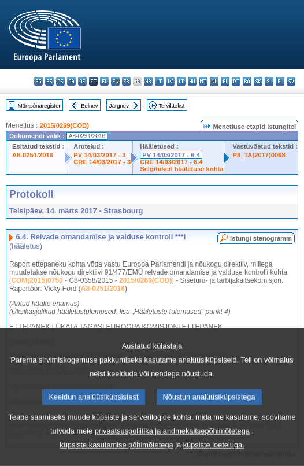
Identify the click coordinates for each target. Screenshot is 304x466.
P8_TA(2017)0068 (258, 154)
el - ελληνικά (104, 81)
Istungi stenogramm (261, 238)
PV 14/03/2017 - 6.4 (171, 154)
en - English (115, 81)
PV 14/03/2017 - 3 (99, 154)
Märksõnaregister (39, 105)
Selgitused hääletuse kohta (181, 168)
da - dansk (71, 81)
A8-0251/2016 (32, 154)
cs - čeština (60, 81)
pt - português (236, 81)
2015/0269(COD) (64, 125)
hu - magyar (192, 81)
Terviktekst (171, 105)
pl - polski (225, 81)
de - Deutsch (82, 81)
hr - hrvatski (148, 81)
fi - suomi (280, 81)
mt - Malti (203, 81)
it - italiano (159, 81)
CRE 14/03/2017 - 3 (102, 161)
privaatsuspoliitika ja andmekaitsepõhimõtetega (172, 452)
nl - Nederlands (214, 81)
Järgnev (119, 105)
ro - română (247, 81)
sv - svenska (291, 81)
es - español (49, 81)
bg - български (38, 81)
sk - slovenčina (258, 81)
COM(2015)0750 (36, 280)
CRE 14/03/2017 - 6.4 (171, 161)
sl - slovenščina (269, 81)
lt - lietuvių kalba (181, 81)
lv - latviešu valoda (170, 81)
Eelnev (89, 105)
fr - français (126, 81)
